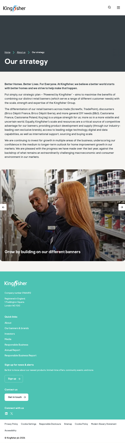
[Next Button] (121, 207)
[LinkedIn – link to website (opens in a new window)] (6, 413)
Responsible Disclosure (50, 424)
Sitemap (68, 424)
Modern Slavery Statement (103, 424)
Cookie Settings (28, 424)
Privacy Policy (11, 424)
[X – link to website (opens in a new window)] (11, 413)
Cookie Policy (81, 424)
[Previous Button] (3, 207)
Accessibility (10, 430)
